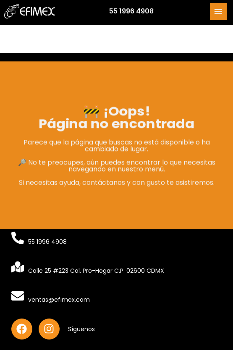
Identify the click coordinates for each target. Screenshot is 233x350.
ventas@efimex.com (59, 299)
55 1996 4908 (131, 10)
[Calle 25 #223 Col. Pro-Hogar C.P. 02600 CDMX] (17, 267)
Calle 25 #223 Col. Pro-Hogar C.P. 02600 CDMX (96, 270)
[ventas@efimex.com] (17, 296)
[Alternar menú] (218, 10)
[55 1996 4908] (17, 238)
